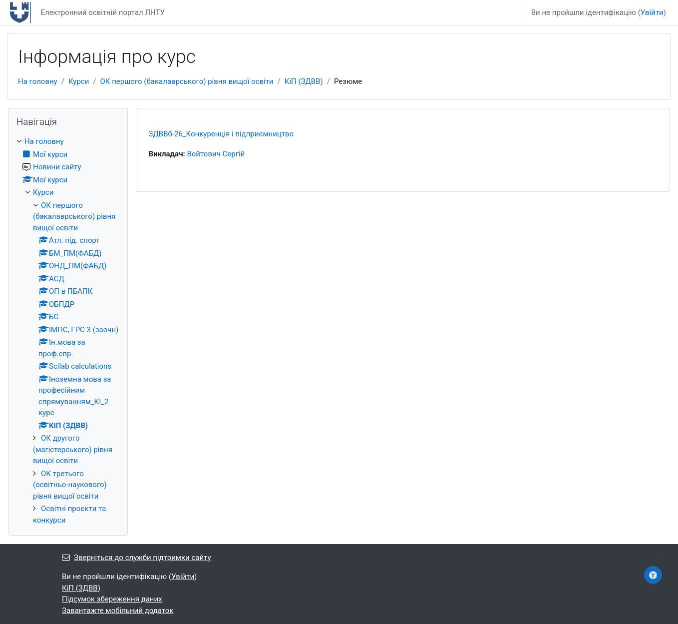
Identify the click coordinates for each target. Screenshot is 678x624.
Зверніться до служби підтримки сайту (136, 557)
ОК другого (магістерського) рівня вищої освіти (72, 449)
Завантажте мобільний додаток (117, 610)
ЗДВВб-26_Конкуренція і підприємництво (221, 133)
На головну (37, 81)
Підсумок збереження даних (112, 599)
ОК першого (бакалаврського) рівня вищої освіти (187, 81)
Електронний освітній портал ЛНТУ (102, 12)
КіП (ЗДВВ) (304, 81)
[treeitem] (67, 331)
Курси (78, 81)
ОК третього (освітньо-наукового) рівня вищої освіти (70, 485)
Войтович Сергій (216, 153)
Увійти (652, 12)
